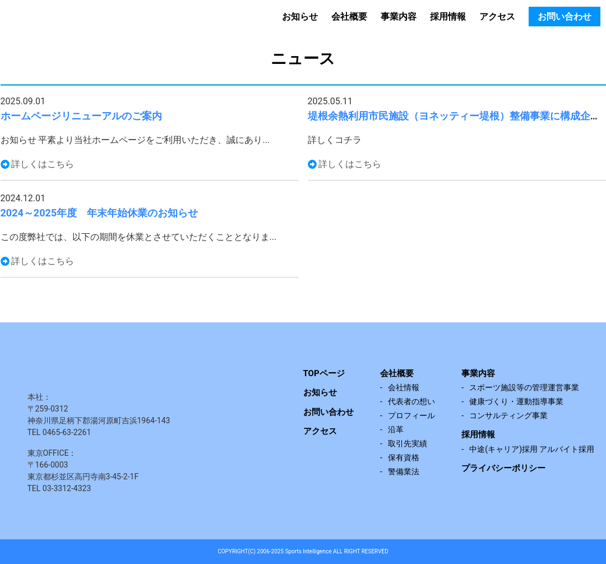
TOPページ (324, 373)
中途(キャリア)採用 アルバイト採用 (531, 449)
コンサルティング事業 (508, 415)
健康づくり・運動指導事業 (516, 401)
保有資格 (403, 457)
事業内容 (399, 16)
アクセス (497, 16)
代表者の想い (411, 401)
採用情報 (448, 16)
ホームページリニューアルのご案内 (81, 116)
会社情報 (403, 387)
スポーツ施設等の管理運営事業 (524, 387)
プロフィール (411, 415)
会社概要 (349, 16)
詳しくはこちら (42, 164)
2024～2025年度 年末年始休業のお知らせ (99, 213)
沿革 (396, 429)
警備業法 (403, 471)
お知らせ (300, 16)
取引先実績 (407, 443)
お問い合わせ (564, 16)
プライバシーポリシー (503, 468)
